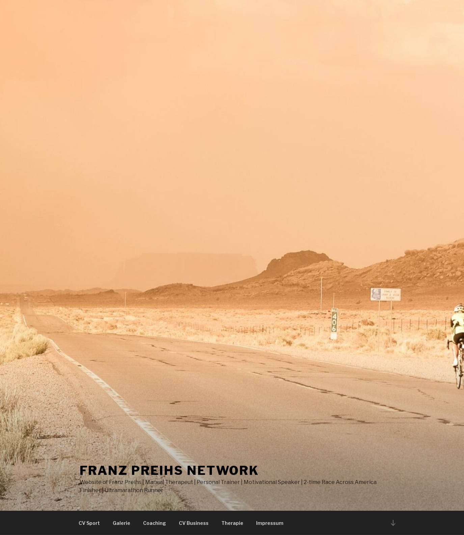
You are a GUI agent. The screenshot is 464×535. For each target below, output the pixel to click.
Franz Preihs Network (170, 470)
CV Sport (89, 523)
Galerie (121, 523)
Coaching (154, 523)
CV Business (194, 523)
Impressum (269, 523)
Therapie (232, 523)
